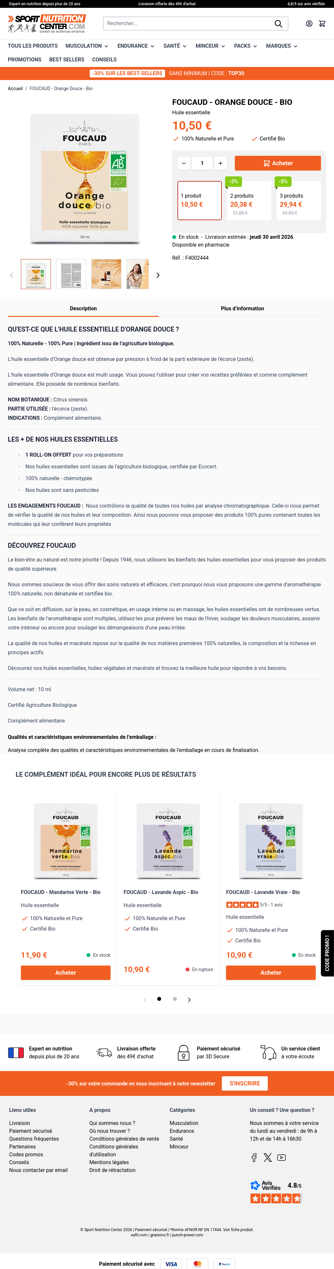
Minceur (179, 1147)
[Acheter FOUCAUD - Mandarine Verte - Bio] (66, 973)
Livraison (19, 1123)
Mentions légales (109, 1162)
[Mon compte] (309, 23)
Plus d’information (242, 308)
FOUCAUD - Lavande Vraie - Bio (263, 892)
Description (83, 308)
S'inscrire (245, 1083)
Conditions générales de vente (124, 1139)
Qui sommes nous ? (112, 1123)
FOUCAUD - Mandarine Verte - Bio (60, 892)
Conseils (19, 1162)
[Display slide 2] (175, 999)
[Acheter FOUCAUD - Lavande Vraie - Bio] (271, 973)
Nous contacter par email (38, 1170)
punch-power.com (187, 1235)
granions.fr (159, 1235)
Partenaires (22, 1147)
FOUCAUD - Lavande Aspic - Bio (161, 892)
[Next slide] (189, 1000)
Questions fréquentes (34, 1139)
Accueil (15, 88)
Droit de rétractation (112, 1170)
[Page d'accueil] (47, 23)
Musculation (184, 1123)
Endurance (182, 1131)
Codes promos (26, 1154)
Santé (176, 1139)
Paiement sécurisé (30, 1131)
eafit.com (139, 1235)
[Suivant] (158, 275)
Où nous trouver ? (109, 1131)
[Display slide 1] (159, 999)
